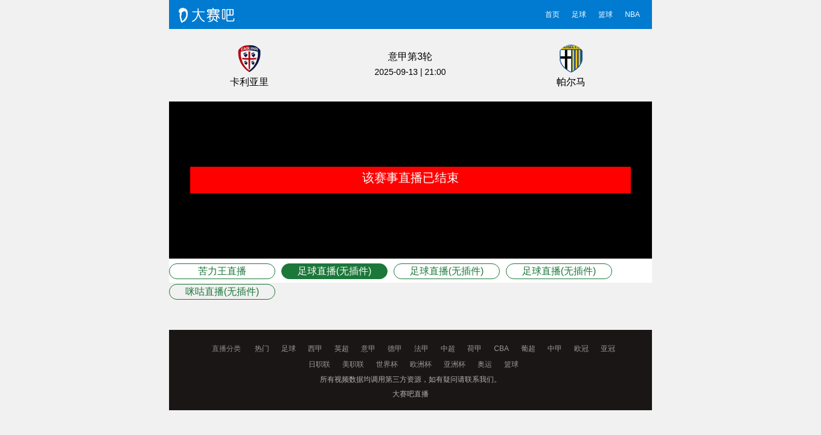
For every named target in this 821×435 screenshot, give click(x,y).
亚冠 (608, 348)
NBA (632, 14)
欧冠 (581, 348)
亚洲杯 (454, 364)
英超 (341, 348)
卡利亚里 (249, 82)
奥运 (485, 364)
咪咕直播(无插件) (222, 291)
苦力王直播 (222, 271)
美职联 (353, 364)
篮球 (605, 14)
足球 (579, 14)
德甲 (395, 348)
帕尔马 (571, 82)
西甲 (315, 348)
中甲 (555, 348)
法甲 (421, 348)
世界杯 (387, 364)
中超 (448, 348)
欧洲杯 (421, 364)
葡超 (528, 348)
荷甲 (474, 348)
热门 (262, 348)
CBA (501, 348)
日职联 (319, 364)
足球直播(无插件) (335, 271)
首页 (552, 14)
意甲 (368, 348)
